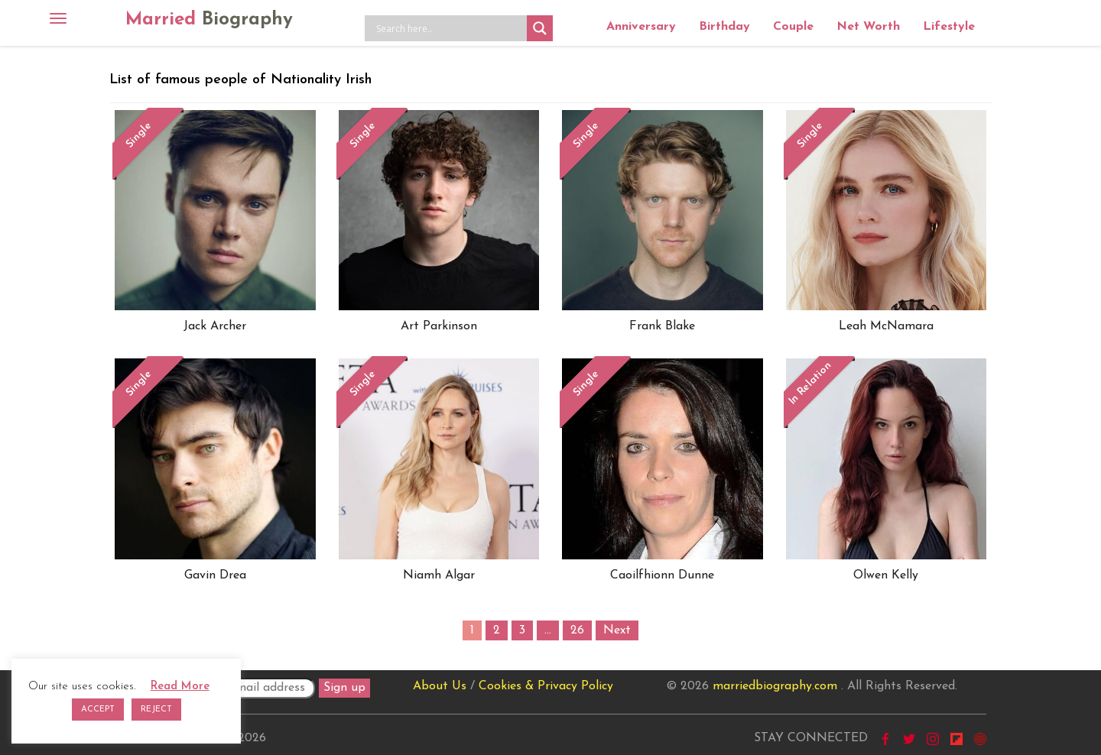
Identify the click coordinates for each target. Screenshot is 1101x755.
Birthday (724, 27)
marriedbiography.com (775, 686)
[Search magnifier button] (540, 28)
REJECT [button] (156, 709)
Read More (180, 686)
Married (209, 20)
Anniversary (641, 27)
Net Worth (868, 27)
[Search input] (449, 28)
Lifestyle (949, 27)
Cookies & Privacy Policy (546, 686)
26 (577, 630)
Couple (793, 27)
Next (617, 630)
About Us (439, 686)
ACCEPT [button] (98, 709)
